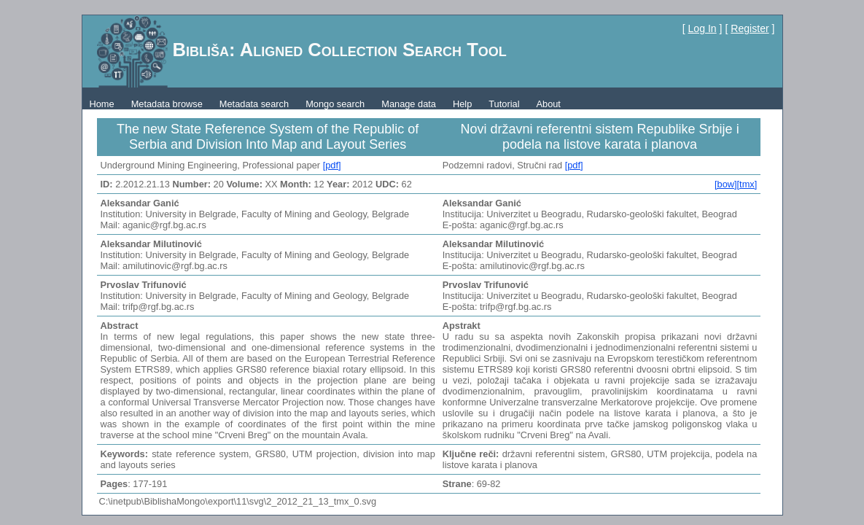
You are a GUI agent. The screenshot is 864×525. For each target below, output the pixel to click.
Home (102, 103)
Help (462, 103)
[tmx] (747, 184)
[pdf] (332, 165)
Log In (702, 28)
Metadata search (254, 103)
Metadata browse (167, 103)
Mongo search (335, 103)
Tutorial (504, 103)
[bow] (726, 184)
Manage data (408, 103)
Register (749, 28)
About (548, 103)
